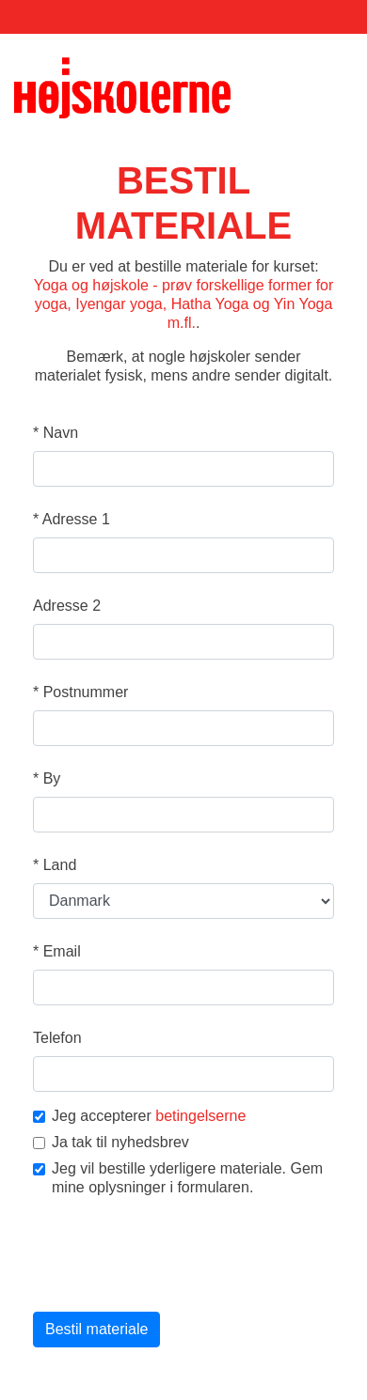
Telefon (57, 1038)
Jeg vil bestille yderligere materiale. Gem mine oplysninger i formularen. (178, 1177)
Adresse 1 (71, 519)
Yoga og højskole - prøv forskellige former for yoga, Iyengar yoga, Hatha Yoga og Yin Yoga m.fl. (184, 304)
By (46, 778)
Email (57, 951)
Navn (55, 433)
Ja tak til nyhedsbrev (111, 1142)
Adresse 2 (67, 606)
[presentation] (176, 1256)
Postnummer (80, 692)
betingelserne (200, 1116)
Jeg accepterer (139, 1116)
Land (54, 865)
